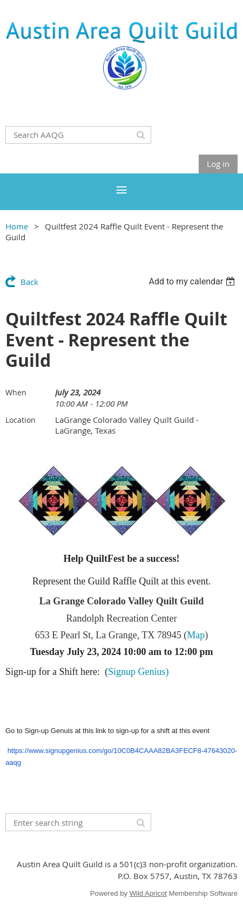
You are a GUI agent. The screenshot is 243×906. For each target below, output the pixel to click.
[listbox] (193, 281)
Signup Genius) (138, 671)
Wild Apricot (148, 893)
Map (196, 635)
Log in (218, 163)
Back (29, 281)
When (15, 392)
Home (16, 226)
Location (20, 420)
